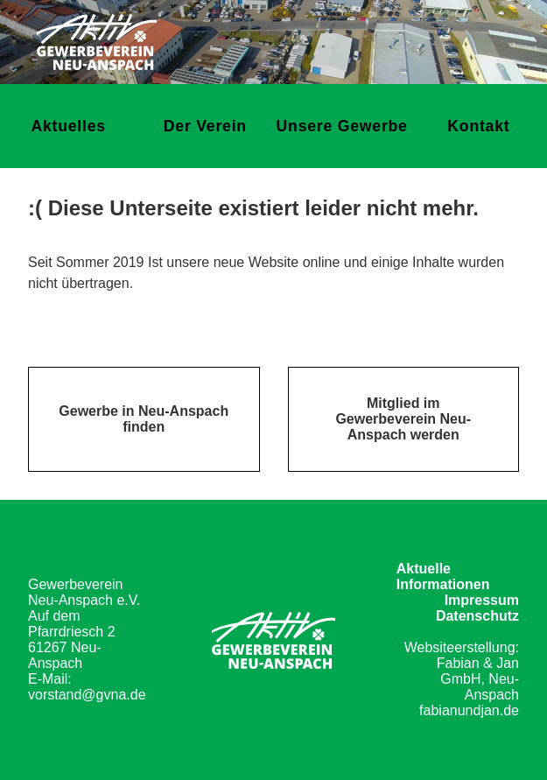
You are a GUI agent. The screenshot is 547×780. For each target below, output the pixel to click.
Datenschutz (477, 615)
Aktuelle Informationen (443, 576)
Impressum (482, 600)
